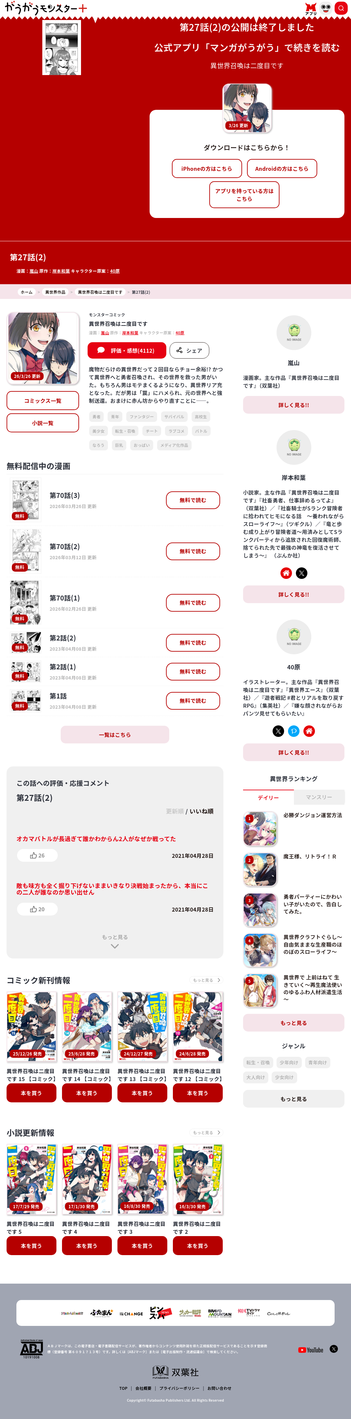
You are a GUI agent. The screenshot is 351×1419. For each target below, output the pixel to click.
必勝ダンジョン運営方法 (312, 815)
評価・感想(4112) (133, 350)
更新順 (175, 811)
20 (41, 909)
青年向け (317, 1062)
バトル (201, 431)
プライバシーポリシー (179, 1388)
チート (152, 431)
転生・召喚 (125, 431)
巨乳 (119, 445)
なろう (99, 445)
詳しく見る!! (293, 405)
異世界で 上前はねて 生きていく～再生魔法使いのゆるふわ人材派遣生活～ (312, 988)
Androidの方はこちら (282, 168)
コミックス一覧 (43, 400)
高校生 (201, 416)
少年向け (289, 1062)
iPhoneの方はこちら (206, 168)
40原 (115, 271)
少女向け (284, 1077)
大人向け (255, 1077)
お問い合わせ (219, 1388)
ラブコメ (176, 431)
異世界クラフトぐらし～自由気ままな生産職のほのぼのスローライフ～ (312, 944)
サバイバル (174, 416)
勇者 (97, 416)
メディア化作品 (174, 445)
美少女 (99, 431)
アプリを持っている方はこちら (244, 195)
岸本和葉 (61, 271)
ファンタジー (142, 416)
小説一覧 (42, 423)
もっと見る (115, 937)
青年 (115, 416)
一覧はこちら (115, 735)
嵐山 (34, 271)
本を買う (31, 1093)
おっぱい (142, 445)
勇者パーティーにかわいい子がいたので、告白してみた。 (312, 904)
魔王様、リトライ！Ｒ (310, 856)
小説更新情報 (30, 1132)
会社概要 (143, 1388)
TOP (123, 1388)
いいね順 (202, 811)
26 (41, 855)
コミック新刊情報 (39, 980)
